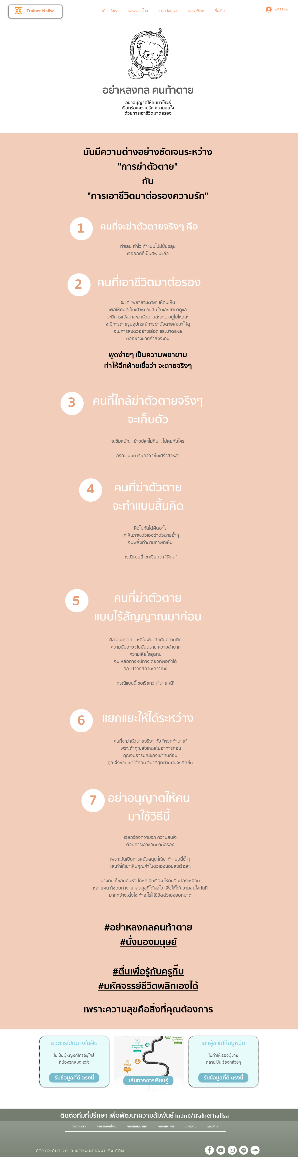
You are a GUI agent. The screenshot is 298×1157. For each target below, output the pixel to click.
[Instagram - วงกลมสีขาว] (232, 1150)
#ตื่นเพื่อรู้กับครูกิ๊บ (148, 971)
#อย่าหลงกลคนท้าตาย (148, 927)
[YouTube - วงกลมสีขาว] (220, 1150)
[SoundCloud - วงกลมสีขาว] (255, 1150)
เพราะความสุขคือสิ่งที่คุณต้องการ (148, 1009)
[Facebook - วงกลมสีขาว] (209, 1150)
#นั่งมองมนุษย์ (148, 942)
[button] (139, 11)
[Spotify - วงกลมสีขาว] (243, 1150)
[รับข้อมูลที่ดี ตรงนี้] (74, 1078)
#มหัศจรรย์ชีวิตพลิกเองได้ (148, 986)
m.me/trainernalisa (202, 1115)
